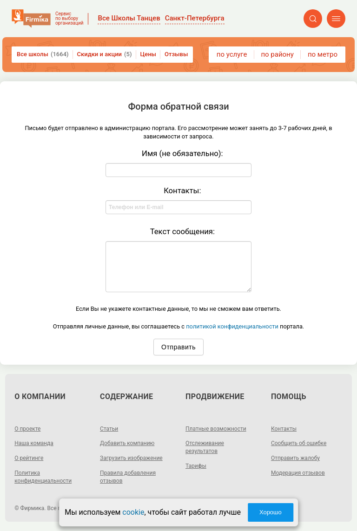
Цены (148, 54)
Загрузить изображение (131, 458)
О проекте (27, 429)
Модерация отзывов (298, 473)
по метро (322, 54)
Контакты (284, 429)
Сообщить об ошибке (298, 443)
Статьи (109, 429)
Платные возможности (215, 429)
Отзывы (176, 54)
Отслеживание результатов (204, 447)
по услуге (232, 54)
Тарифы (195, 466)
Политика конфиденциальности (43, 477)
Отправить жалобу (295, 458)
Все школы (43, 54)
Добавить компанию (127, 443)
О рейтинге (28, 458)
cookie (133, 512)
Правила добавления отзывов (128, 477)
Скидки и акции (104, 54)
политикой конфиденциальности (232, 326)
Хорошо (270, 512)
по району (277, 54)
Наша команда (33, 443)
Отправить (178, 347)
